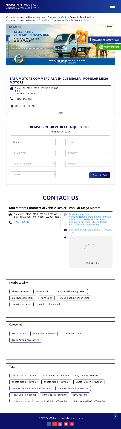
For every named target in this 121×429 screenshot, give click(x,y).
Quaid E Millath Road (48, 304)
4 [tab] (65, 60)
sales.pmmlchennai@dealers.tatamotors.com (90, 231)
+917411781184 (23, 99)
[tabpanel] (60, 44)
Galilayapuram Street (23, 298)
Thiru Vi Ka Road (20, 291)
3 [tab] (62, 60)
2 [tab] (59, 60)
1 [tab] (56, 60)
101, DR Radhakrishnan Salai (73, 298)
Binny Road (42, 291)
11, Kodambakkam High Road (69, 291)
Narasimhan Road (21, 304)
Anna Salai (46, 298)
